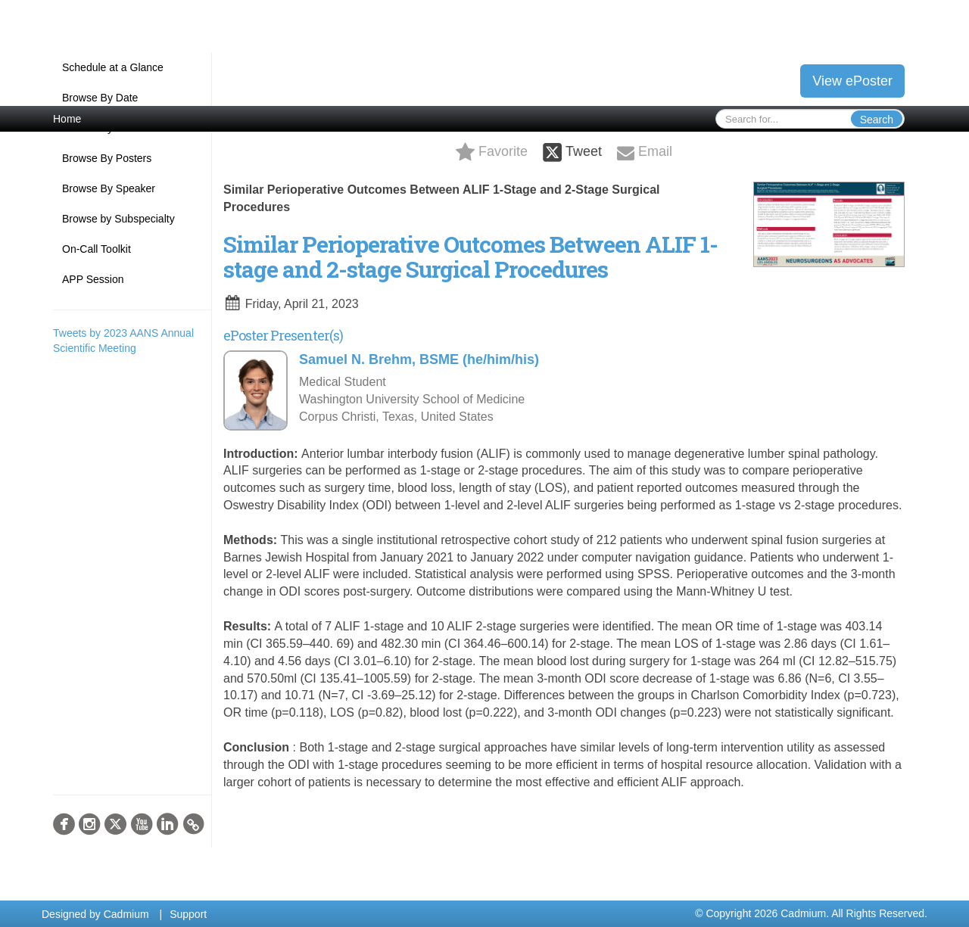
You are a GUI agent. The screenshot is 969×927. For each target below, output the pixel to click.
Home (67, 119)
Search (876, 120)
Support (188, 914)
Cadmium (126, 914)
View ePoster (852, 81)
